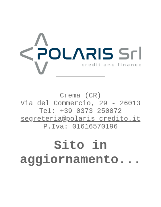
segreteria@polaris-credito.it (81, 119)
